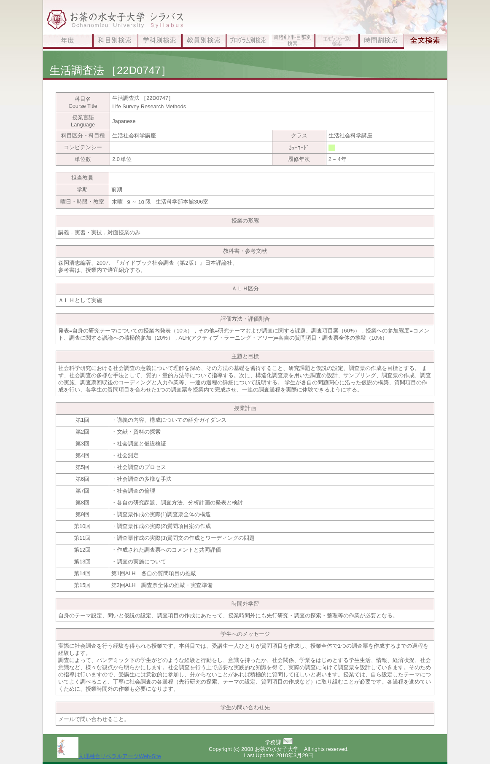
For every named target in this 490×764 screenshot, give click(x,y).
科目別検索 (115, 42)
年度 (68, 42)
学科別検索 (159, 42)
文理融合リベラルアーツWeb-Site (109, 756)
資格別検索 (292, 42)
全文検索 (425, 42)
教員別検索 (204, 42)
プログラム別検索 (248, 42)
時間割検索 (381, 42)
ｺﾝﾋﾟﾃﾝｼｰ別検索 (337, 42)
